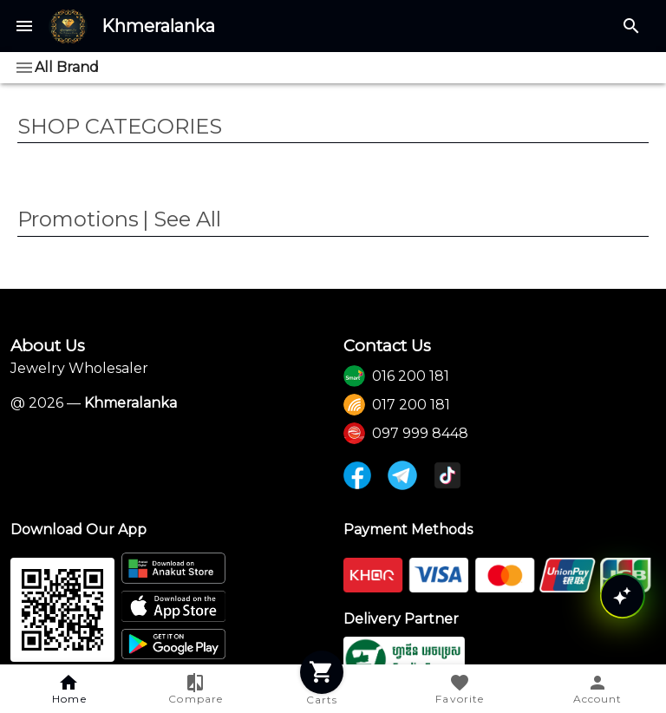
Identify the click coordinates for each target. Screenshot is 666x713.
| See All (181, 219)
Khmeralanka (158, 26)
